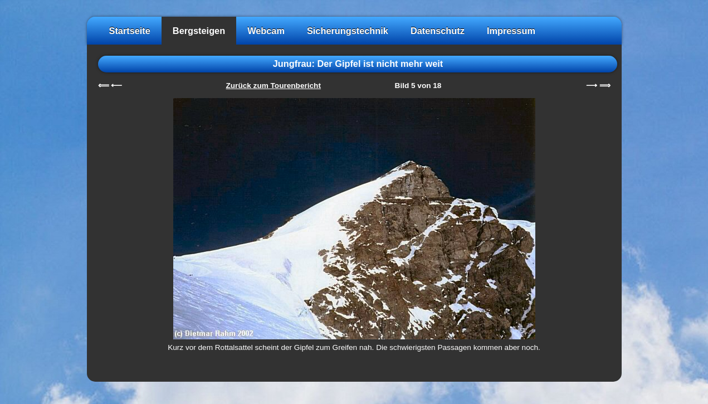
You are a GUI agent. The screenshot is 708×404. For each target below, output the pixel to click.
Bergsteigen (199, 31)
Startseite (129, 31)
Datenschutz (438, 31)
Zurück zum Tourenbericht (273, 85)
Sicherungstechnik (347, 31)
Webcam (266, 31)
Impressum (511, 31)
